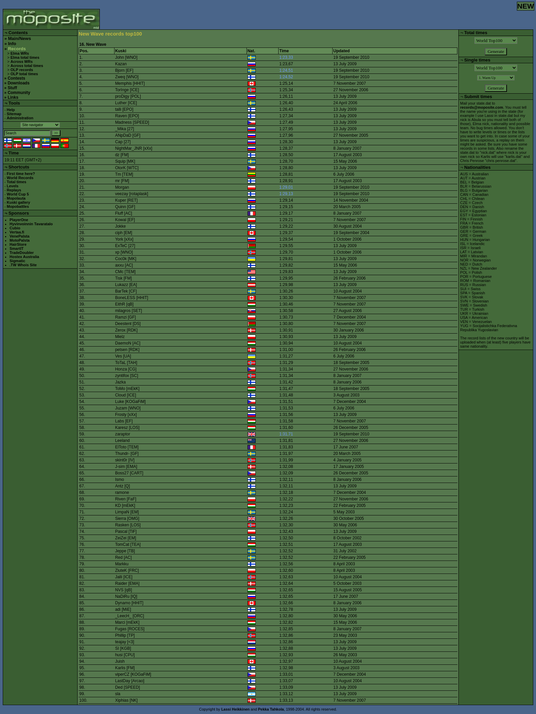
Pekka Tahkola (271, 709)
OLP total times (24, 74)
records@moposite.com (481, 107)
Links (13, 97)
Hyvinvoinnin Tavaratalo (31, 224)
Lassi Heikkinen (235, 709)
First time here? (21, 174)
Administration (20, 118)
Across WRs (22, 61)
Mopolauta (16, 198)
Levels (12, 186)
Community (19, 92)
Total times (16, 182)
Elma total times (25, 57)
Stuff (12, 87)
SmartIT (17, 248)
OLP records (22, 70)
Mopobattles (18, 206)
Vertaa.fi (17, 232)
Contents (18, 32)
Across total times (27, 66)
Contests (16, 78)
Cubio (15, 228)
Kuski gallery (18, 202)
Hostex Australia (24, 257)
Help (11, 110)
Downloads (18, 83)
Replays (14, 190)
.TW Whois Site (23, 265)
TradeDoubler (22, 253)
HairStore (18, 244)
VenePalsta (19, 236)
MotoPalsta (20, 240)
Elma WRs (20, 53)
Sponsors (19, 213)
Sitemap (14, 114)
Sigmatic (17, 261)
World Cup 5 (18, 194)
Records (17, 48)
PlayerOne (19, 220)
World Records (20, 178)
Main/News (19, 38)
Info (12, 43)
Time (14, 153)
